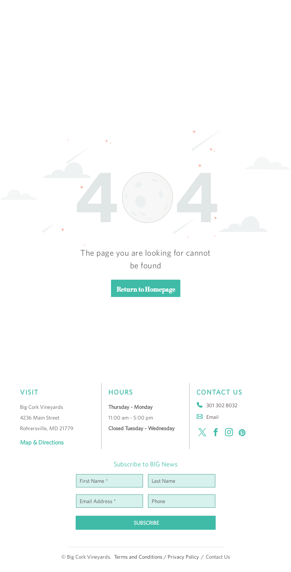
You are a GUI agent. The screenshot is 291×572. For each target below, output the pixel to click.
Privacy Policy (183, 557)
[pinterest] (242, 433)
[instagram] (229, 433)
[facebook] (216, 433)
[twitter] (202, 433)
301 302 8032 (221, 405)
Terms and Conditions (138, 557)
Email (212, 417)
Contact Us (218, 557)
